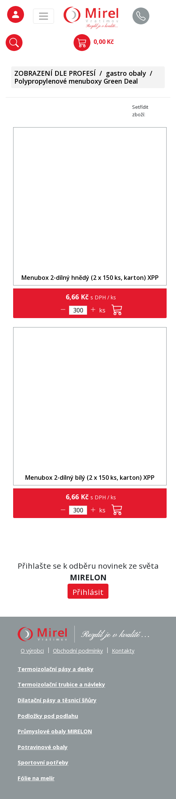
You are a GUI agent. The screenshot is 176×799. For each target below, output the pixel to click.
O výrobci (32, 650)
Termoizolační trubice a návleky (61, 684)
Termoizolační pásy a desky (55, 669)
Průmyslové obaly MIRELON (55, 731)
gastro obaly (126, 73)
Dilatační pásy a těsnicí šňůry (57, 700)
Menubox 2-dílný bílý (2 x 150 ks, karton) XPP (90, 477)
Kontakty (123, 650)
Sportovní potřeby (43, 762)
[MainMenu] (43, 16)
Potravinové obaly (43, 747)
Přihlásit (88, 592)
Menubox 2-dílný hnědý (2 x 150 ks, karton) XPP (90, 277)
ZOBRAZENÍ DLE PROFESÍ (55, 73)
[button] (14, 42)
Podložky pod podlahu (48, 715)
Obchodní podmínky (78, 650)
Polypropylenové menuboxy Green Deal (76, 81)
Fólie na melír (36, 778)
